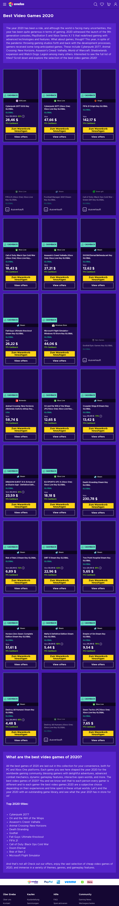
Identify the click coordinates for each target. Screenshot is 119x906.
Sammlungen (33, 903)
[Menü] (4, 4)
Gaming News (85, 900)
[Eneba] (16, 4)
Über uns (7, 900)
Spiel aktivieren (60, 903)
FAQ (56, 900)
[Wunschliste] (102, 4)
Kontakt (6, 903)
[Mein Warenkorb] (108, 4)
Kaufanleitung (33, 900)
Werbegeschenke (87, 903)
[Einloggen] (115, 4)
